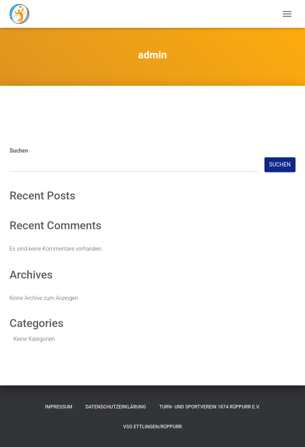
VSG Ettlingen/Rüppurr (152, 427)
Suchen (19, 150)
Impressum (58, 407)
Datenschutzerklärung (115, 407)
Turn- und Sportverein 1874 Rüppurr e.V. (209, 407)
